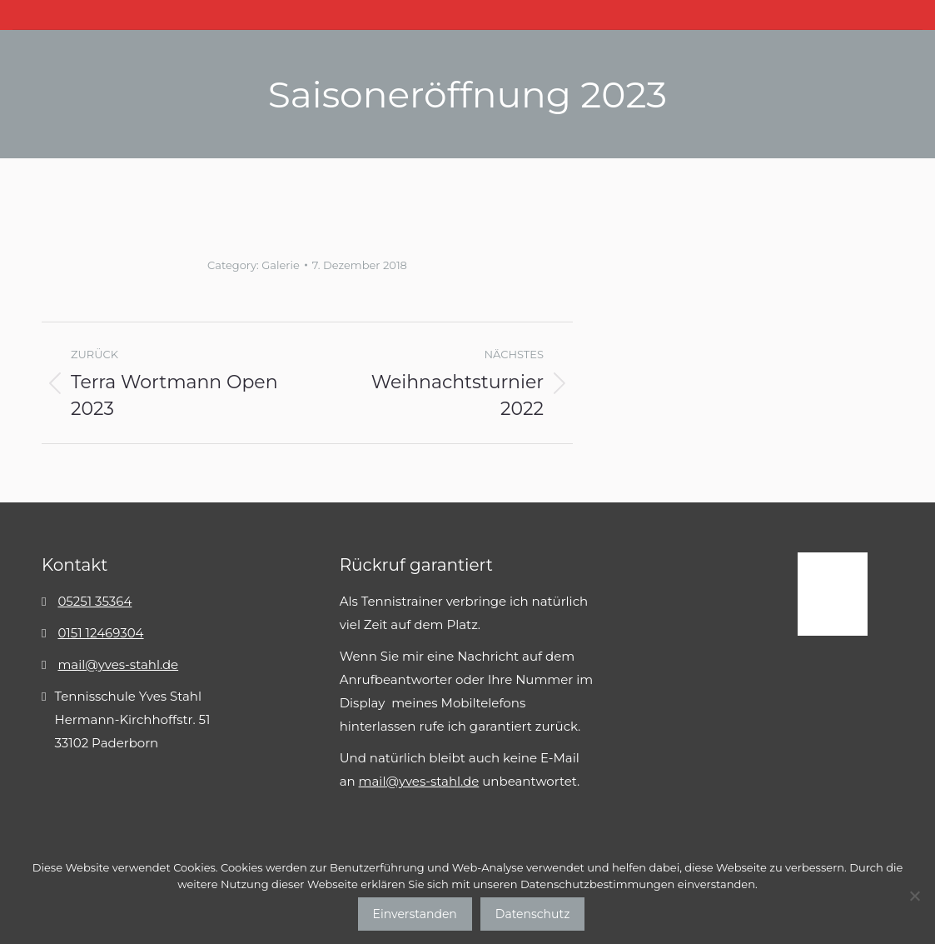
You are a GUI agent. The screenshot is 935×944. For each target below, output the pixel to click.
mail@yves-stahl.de (117, 664)
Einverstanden (415, 914)
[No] (914, 895)
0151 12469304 (100, 633)
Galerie (280, 265)
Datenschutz (532, 914)
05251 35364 (94, 601)
